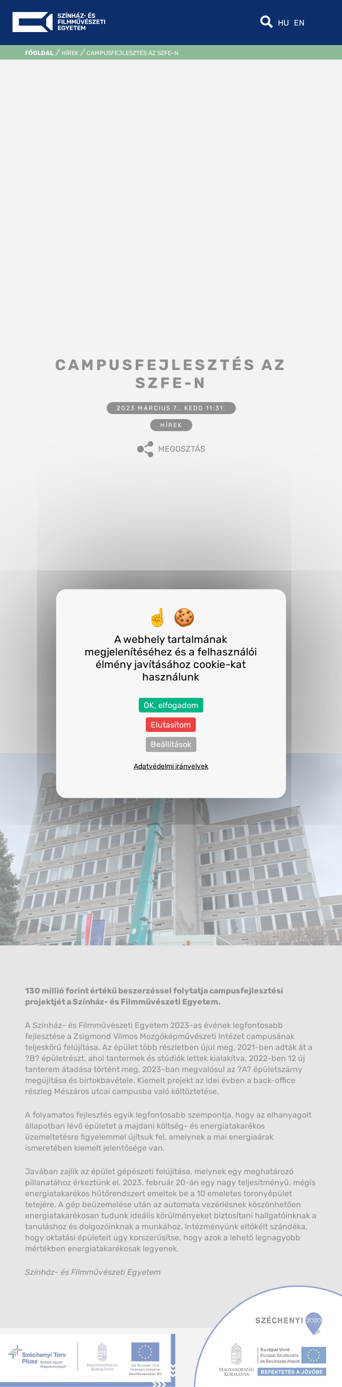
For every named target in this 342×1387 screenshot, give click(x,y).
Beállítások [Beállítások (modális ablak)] (171, 744)
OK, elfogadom (171, 705)
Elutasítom (171, 725)
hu (283, 23)
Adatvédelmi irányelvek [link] (171, 766)
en (299, 23)
